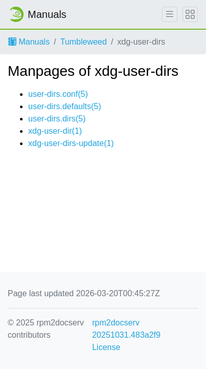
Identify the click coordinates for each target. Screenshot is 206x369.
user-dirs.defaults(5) (64, 106)
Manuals (29, 41)
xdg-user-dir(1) (55, 131)
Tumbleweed (83, 41)
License (106, 347)
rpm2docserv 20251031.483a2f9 (126, 328)
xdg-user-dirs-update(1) (71, 143)
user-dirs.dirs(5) (57, 118)
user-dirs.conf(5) (58, 94)
